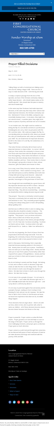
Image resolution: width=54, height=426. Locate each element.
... (27, 8)
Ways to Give (14, 395)
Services (12, 384)
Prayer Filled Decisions (22, 64)
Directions (27, 40)
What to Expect (15, 391)
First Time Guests (15, 380)
